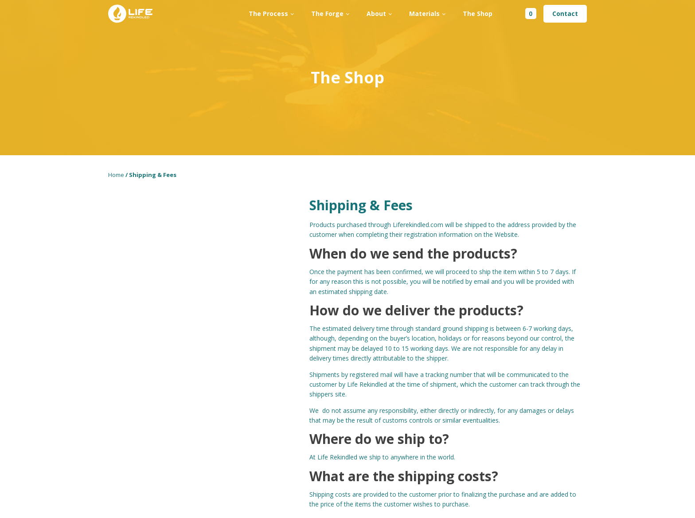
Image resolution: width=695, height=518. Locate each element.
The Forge (327, 13)
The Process (268, 13)
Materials (424, 13)
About (376, 13)
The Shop (477, 13)
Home (116, 175)
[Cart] (524, 14)
